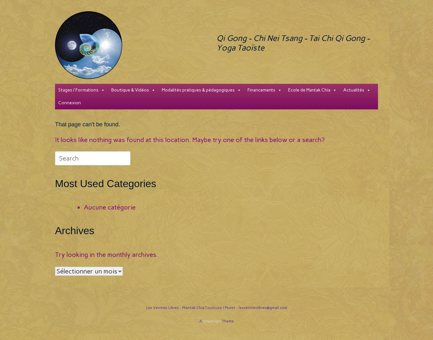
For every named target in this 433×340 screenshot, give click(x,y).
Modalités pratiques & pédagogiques (201, 90)
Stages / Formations (81, 90)
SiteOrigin (212, 321)
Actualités (357, 90)
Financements (265, 90)
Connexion (69, 103)
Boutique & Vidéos (133, 90)
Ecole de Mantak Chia (312, 90)
